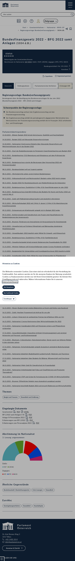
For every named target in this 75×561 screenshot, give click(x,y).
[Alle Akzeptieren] (8, 287)
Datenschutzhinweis (10, 282)
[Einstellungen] (9, 299)
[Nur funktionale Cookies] (11, 293)
